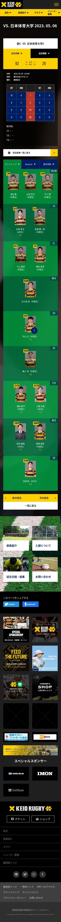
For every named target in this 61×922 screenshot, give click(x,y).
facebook (42, 874)
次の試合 (44, 497)
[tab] (17, 53)
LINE (19, 873)
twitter (25, 874)
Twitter (11, 604)
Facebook (30, 604)
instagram (34, 874)
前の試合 (16, 497)
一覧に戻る (30, 505)
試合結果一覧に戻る (21, 152)
